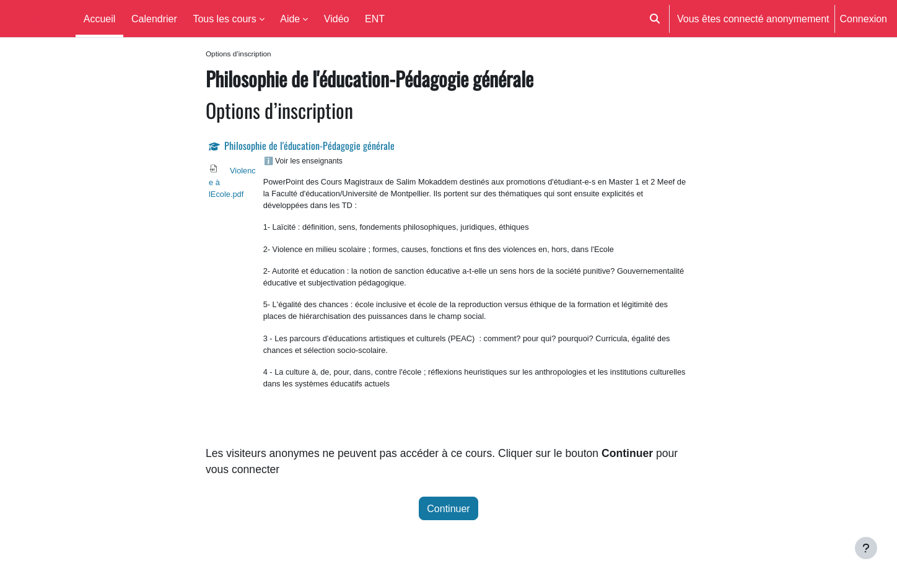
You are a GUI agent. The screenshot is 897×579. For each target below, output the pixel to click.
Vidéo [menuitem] (336, 18)
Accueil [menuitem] (100, 18)
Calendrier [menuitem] (154, 18)
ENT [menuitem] (375, 18)
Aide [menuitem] (290, 18)
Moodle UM (35, 18)
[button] (655, 18)
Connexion (864, 18)
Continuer (448, 513)
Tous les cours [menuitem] (224, 18)
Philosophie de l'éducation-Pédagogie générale (309, 146)
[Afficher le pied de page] (866, 548)
